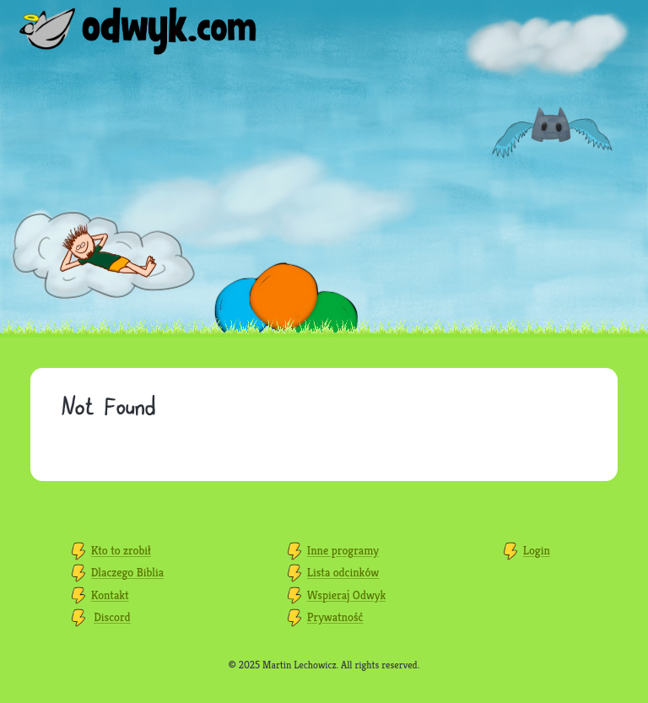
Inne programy (343, 550)
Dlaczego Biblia (127, 572)
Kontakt (110, 595)
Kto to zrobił (121, 550)
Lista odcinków (343, 572)
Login (536, 550)
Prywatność (335, 617)
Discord (112, 617)
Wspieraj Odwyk (346, 595)
